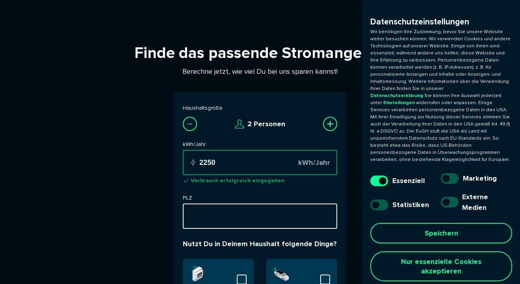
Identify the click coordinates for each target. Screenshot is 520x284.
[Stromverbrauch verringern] (190, 124)
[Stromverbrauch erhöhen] (330, 124)
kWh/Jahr (194, 144)
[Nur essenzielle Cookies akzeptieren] (441, 266)
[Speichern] (441, 233)
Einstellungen (399, 103)
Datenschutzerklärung (397, 96)
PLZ (187, 197)
